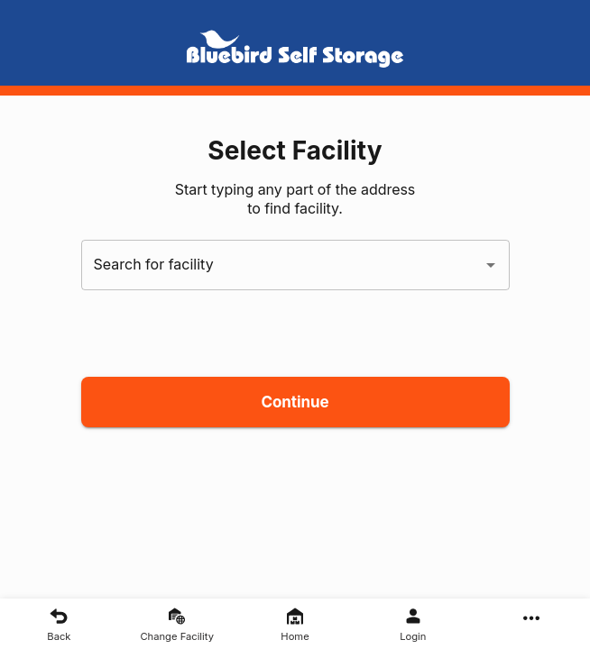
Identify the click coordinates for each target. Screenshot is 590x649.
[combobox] (282, 265)
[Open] (490, 265)
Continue (295, 402)
